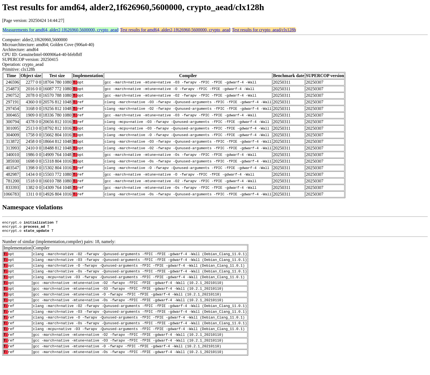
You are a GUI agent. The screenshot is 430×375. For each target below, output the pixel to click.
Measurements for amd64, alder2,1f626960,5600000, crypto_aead (60, 29)
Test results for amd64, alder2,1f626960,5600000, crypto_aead (175, 29)
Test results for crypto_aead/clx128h (264, 29)
